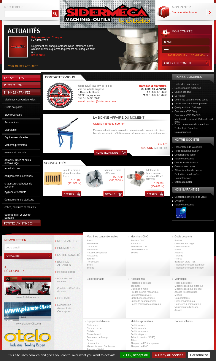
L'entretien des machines (188, 88)
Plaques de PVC (139, 346)
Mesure (179, 295)
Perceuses (92, 249)
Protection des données (187, 174)
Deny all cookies (168, 355)
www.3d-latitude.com (28, 297)
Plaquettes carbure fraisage (189, 267)
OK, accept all (135, 355)
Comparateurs (182, 298)
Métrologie (11, 129)
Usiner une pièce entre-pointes (191, 103)
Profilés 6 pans (138, 334)
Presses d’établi (95, 349)
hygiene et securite (15, 192)
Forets (178, 249)
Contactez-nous (183, 178)
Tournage (136, 286)
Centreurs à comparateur (188, 304)
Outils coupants (13, 107)
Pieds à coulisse (183, 282)
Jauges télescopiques (186, 292)
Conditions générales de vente (191, 197)
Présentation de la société (188, 147)
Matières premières (16, 144)
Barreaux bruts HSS (185, 261)
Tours (90, 240)
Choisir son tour (183, 92)
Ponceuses (92, 261)
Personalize (199, 355)
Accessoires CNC (140, 249)
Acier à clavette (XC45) (143, 337)
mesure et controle (15, 152)
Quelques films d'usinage (188, 107)
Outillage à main (139, 289)
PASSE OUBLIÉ (176, 55)
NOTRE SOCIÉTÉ (68, 254)
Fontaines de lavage (97, 337)
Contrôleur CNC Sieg (186, 111)
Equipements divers (141, 295)
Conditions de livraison (187, 162)
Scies (90, 264)
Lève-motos (93, 343)
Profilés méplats (139, 331)
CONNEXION (198, 55)
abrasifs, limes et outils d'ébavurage (18, 162)
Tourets (91, 258)
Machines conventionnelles (20, 99)
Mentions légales (66, 271)
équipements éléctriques (19, 176)
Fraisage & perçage (141, 282)
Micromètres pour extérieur (189, 286)
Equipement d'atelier (16, 137)
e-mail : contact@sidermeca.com (97, 101)
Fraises (178, 240)
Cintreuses (92, 325)
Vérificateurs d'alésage (187, 307)
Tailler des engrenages (187, 84)
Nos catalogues (183, 132)
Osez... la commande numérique (192, 124)
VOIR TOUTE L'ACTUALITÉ (23, 66)
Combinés (92, 246)
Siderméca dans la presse (188, 170)
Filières (178, 258)
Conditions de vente (185, 154)
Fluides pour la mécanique (145, 292)
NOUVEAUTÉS (67, 241)
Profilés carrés (138, 328)
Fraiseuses (92, 243)
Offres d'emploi (183, 182)
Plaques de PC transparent (145, 343)
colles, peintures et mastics (20, 207)
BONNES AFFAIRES (64, 263)
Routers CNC (138, 240)
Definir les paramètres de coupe (191, 99)
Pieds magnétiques (185, 301)
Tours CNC (136, 243)
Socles (134, 252)
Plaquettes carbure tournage (190, 264)
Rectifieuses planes (97, 252)
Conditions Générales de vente (68, 290)
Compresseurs (94, 328)
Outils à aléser (182, 246)
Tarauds (179, 255)
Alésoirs (179, 252)
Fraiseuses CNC (139, 246)
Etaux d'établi (94, 334)
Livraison (179, 200)
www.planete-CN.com (28, 323)
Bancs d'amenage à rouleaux (146, 304)
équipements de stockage (19, 199)
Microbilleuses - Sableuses (101, 346)
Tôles (134, 340)
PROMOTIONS (66, 248)
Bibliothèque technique (143, 298)
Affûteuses (92, 255)
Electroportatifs (13, 114)
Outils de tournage (184, 243)
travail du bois (13, 168)
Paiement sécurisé (184, 158)
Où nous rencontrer (185, 166)
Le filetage (180, 95)
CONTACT (64, 298)
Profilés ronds (138, 325)
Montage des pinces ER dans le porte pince (194, 120)
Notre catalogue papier (187, 150)
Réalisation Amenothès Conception (64, 308)
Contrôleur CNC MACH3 (187, 115)
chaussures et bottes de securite (18, 185)
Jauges (178, 310)
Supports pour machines (143, 301)
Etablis (90, 331)
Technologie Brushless (186, 128)
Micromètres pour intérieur (188, 289)
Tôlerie (90, 267)
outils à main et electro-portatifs (18, 216)
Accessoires (12, 122)
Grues (90, 340)
